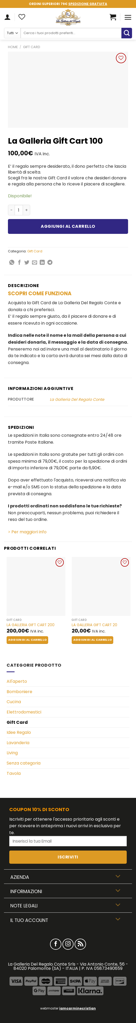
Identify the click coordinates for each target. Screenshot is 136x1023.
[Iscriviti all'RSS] (80, 944)
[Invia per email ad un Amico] (34, 263)
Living (12, 753)
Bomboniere (19, 692)
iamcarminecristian (77, 1008)
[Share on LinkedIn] (42, 263)
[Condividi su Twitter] (26, 263)
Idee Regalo (19, 732)
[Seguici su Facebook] (55, 944)
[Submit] (126, 33)
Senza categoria (23, 763)
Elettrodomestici (24, 712)
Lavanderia (18, 743)
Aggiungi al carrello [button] (27, 640)
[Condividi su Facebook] (19, 263)
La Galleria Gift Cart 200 (31, 625)
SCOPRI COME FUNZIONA (39, 293)
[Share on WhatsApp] (11, 263)
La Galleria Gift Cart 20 (94, 625)
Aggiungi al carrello (68, 226)
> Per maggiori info (27, 532)
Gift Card (31, 47)
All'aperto (17, 681)
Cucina (14, 702)
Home (13, 47)
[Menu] (128, 17)
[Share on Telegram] (49, 263)
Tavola (14, 773)
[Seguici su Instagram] (68, 944)
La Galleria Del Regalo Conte (77, 399)
